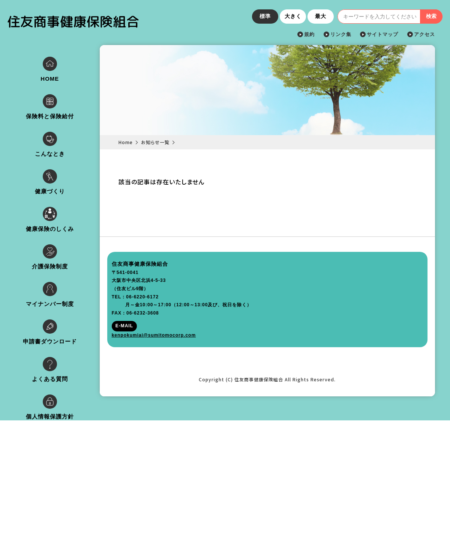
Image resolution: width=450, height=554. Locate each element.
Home (134, 142)
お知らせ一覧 (163, 142)
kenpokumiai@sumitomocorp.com (54, 527)
